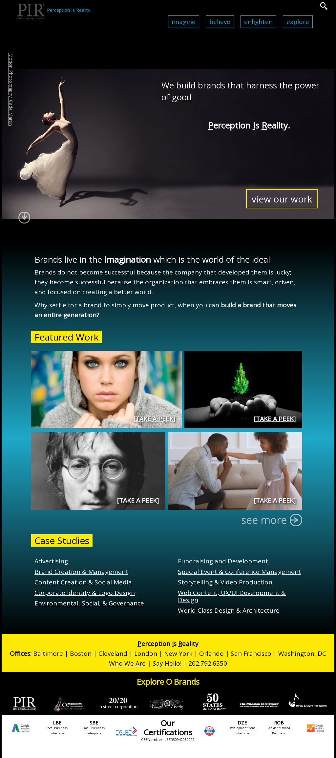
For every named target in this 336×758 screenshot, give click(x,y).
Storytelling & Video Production (225, 582)
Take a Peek (154, 419)
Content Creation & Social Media (83, 582)
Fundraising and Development (223, 561)
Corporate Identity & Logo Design (84, 592)
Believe (219, 21)
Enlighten (258, 21)
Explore (297, 21)
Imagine (184, 21)
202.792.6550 (207, 663)
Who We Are (127, 663)
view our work (282, 199)
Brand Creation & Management (81, 571)
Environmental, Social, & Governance (89, 603)
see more (269, 520)
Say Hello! (167, 663)
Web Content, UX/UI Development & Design (232, 596)
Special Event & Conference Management (239, 571)
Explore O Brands (168, 681)
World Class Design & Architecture (229, 610)
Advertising (51, 561)
